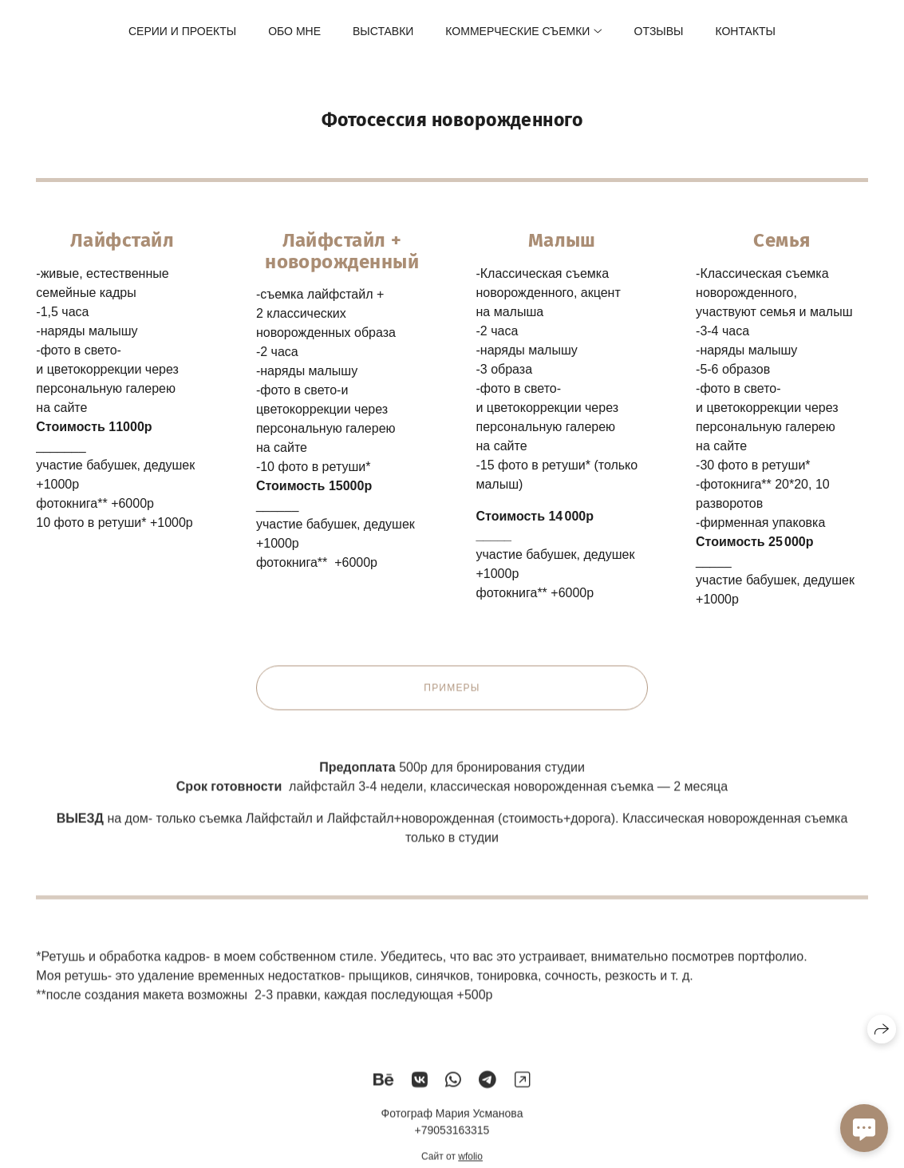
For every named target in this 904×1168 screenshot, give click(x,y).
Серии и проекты (182, 31)
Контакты (745, 31)
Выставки (383, 31)
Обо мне (294, 31)
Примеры (452, 695)
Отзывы (659, 31)
